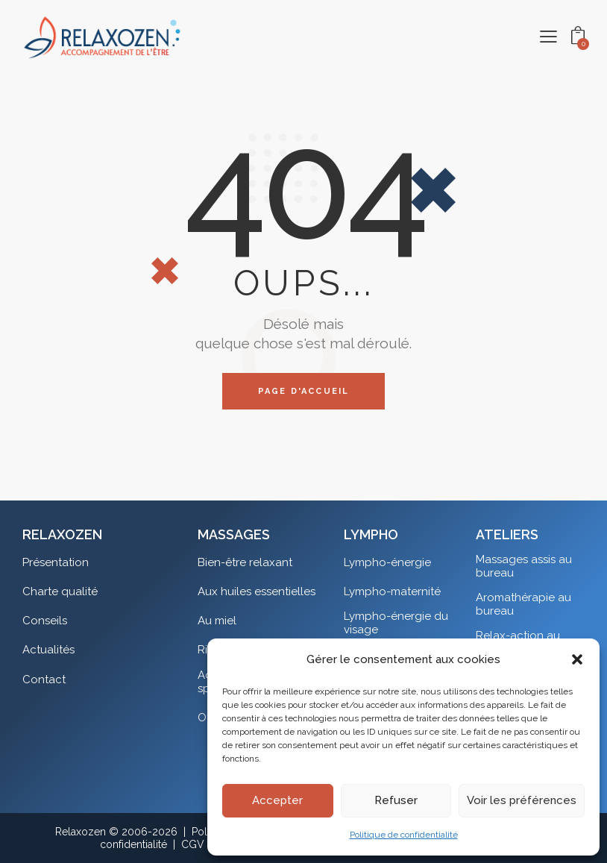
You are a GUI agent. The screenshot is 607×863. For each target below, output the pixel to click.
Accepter (277, 800)
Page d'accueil (304, 391)
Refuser (396, 800)
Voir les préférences (521, 800)
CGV (192, 844)
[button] (577, 659)
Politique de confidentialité (404, 834)
